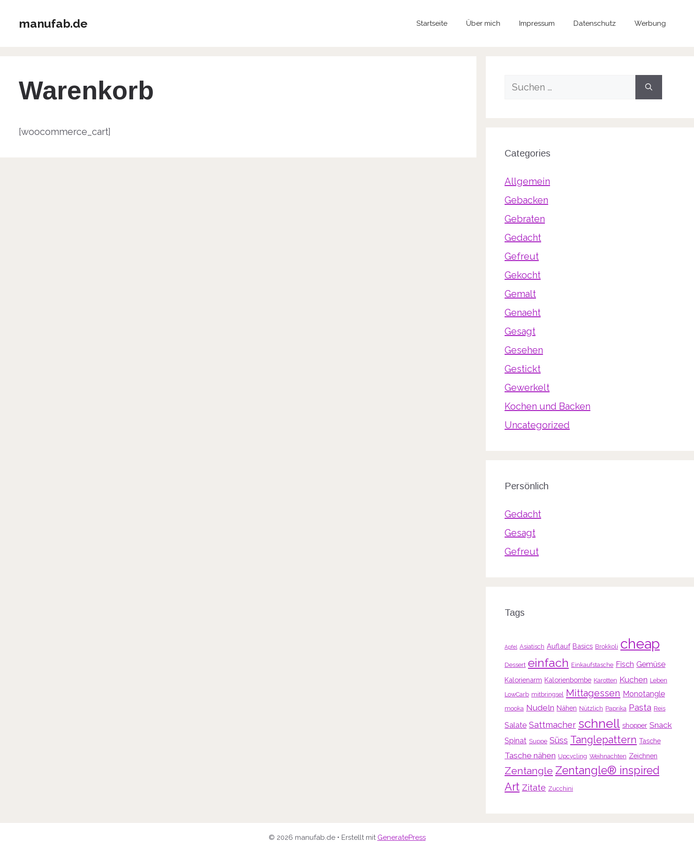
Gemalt (520, 293)
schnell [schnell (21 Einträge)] (599, 723)
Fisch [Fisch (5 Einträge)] (625, 664)
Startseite (431, 23)
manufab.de (53, 23)
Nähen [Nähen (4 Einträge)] (567, 708)
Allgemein (527, 181)
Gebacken (526, 200)
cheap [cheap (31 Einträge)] (640, 643)
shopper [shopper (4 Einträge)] (634, 725)
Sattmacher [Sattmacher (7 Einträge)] (552, 725)
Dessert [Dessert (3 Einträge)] (515, 664)
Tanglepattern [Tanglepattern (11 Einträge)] (603, 740)
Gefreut (522, 256)
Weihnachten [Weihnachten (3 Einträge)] (607, 756)
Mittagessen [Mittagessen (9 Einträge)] (593, 693)
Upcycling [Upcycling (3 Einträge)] (572, 756)
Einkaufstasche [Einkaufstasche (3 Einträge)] (592, 664)
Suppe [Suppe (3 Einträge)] (538, 741)
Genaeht (523, 312)
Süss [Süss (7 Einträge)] (559, 740)
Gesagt (520, 331)
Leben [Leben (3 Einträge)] (658, 680)
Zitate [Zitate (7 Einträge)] (534, 787)
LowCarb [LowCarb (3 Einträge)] (517, 694)
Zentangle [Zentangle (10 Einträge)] (529, 771)
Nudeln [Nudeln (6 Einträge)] (540, 707)
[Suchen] (648, 87)
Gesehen (524, 350)
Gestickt (523, 368)
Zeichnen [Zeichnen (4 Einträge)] (643, 756)
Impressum (537, 23)
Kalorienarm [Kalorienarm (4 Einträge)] (523, 680)
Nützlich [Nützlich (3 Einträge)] (591, 708)
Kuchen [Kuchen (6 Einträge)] (633, 679)
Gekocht (523, 275)
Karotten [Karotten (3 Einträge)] (605, 680)
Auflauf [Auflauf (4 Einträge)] (558, 646)
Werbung (650, 23)
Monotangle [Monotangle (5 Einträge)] (644, 693)
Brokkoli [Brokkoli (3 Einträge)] (606, 646)
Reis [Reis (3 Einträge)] (659, 708)
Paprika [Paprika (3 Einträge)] (615, 708)
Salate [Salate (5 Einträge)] (516, 725)
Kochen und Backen (547, 406)
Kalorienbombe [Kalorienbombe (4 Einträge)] (567, 680)
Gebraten (525, 218)
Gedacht (523, 237)
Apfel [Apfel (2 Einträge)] (511, 647)
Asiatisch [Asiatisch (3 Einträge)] (532, 646)
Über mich (483, 23)
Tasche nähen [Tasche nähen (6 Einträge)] (530, 755)
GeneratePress (401, 837)
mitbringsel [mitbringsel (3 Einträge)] (547, 694)
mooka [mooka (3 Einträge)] (514, 708)
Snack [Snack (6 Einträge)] (660, 725)
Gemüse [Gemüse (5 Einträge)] (650, 664)
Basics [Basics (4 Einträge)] (583, 646)
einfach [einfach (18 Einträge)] (548, 663)
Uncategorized (537, 425)
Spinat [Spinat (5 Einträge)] (516, 740)
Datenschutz (594, 23)
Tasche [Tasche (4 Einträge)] (650, 741)
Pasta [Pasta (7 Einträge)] (640, 707)
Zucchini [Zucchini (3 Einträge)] (560, 788)
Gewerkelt (527, 387)
